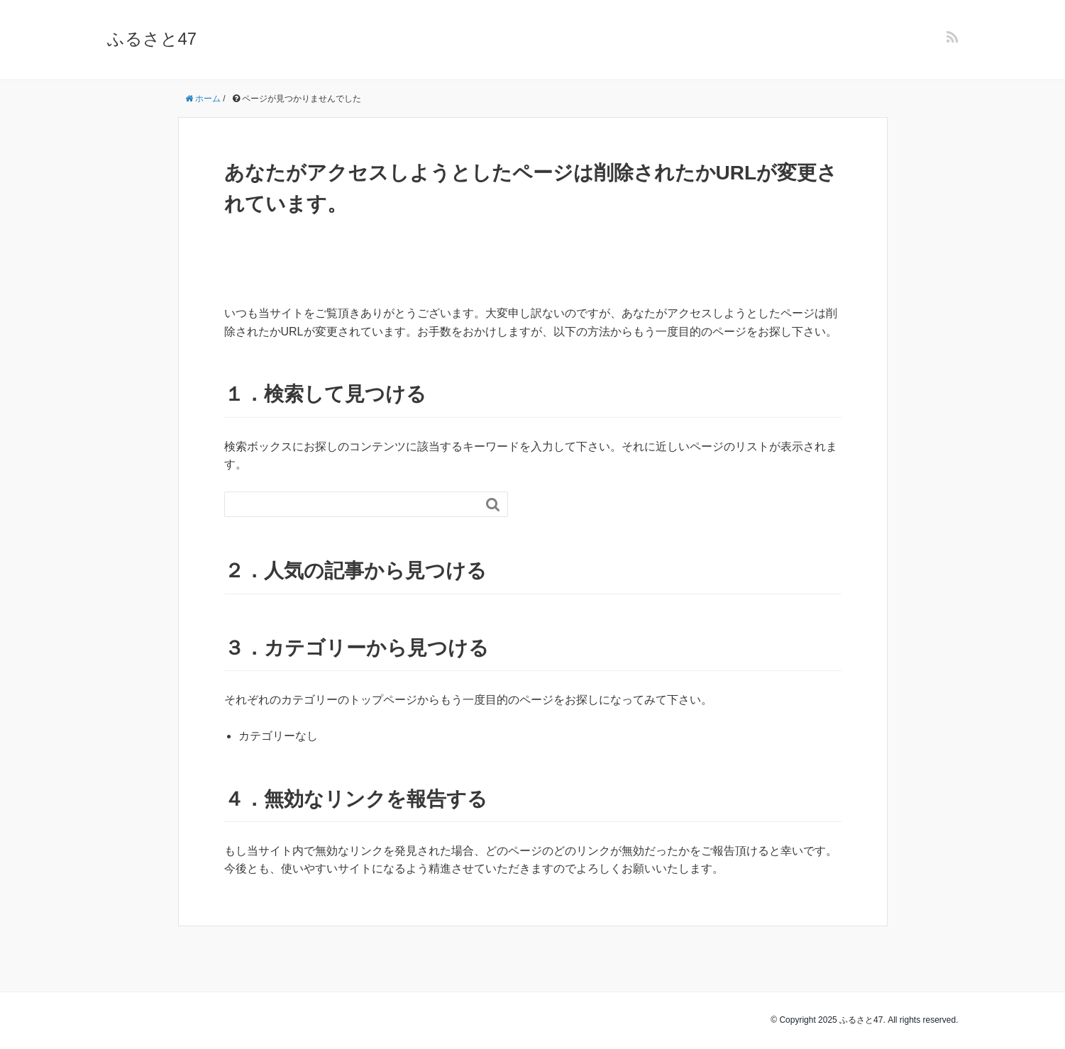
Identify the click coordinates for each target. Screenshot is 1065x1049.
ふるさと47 (152, 38)
